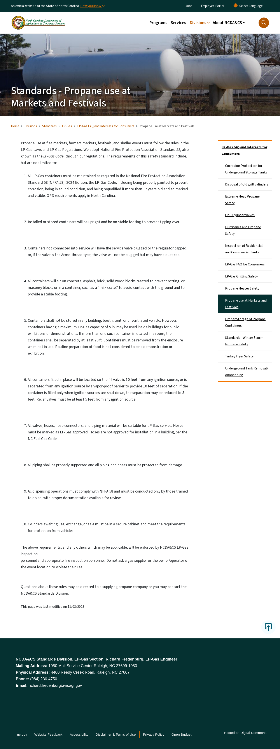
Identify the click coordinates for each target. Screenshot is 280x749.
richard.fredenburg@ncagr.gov (55, 685)
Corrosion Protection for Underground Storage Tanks (246, 169)
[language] (251, 6)
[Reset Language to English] (236, 6)
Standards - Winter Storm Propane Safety (244, 341)
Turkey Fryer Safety (239, 356)
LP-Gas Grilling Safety (241, 276)
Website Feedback (48, 734)
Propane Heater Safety (242, 288)
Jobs (189, 6)
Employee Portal (212, 6)
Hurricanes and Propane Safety (243, 230)
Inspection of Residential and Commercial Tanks (244, 249)
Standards (49, 126)
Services (178, 23)
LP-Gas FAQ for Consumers (245, 264)
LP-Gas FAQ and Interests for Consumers (105, 126)
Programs (158, 23)
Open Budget (182, 734)
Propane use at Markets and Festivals (246, 303)
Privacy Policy (153, 734)
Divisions (30, 126)
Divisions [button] (198, 23)
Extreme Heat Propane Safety (242, 199)
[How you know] (92, 6)
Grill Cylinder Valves (240, 215)
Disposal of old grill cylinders (246, 184)
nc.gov (22, 734)
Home (15, 126)
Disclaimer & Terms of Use (116, 734)
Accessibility (79, 734)
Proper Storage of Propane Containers (245, 322)
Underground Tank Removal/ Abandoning (246, 371)
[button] (264, 23)
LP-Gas (67, 126)
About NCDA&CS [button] (227, 23)
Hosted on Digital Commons (245, 733)
